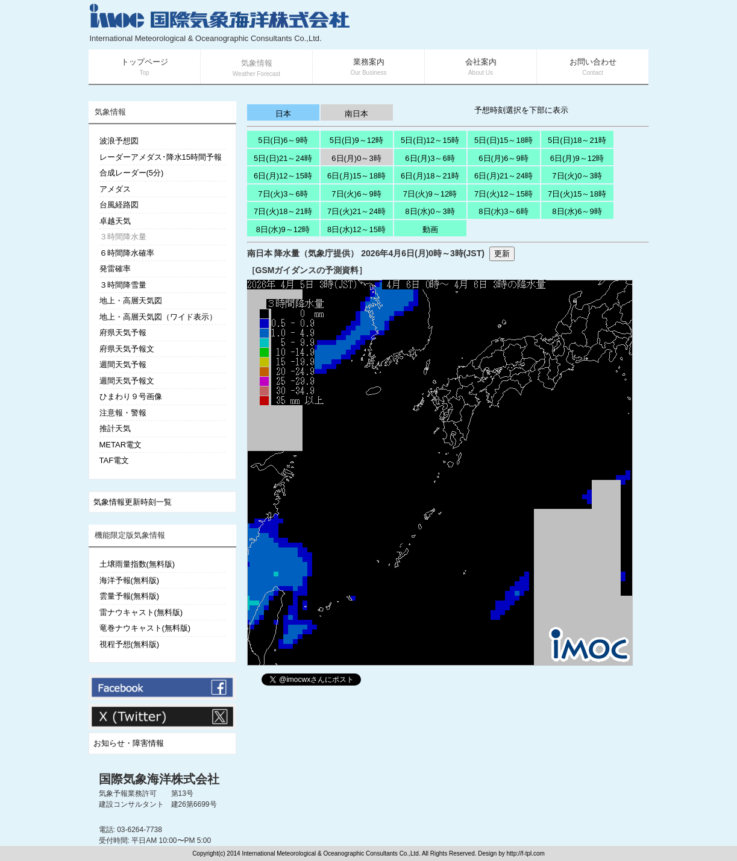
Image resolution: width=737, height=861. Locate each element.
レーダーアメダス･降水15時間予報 (160, 157)
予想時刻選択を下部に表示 (521, 110)
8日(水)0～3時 (429, 211)
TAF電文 (114, 460)
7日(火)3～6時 (282, 193)
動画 (430, 229)
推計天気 (115, 428)
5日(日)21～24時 (283, 158)
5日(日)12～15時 (430, 140)
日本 (283, 113)
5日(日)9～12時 (357, 140)
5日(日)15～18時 (503, 140)
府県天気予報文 (126, 348)
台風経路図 (119, 204)
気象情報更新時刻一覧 (132, 501)
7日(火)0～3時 (576, 175)
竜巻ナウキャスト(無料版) (145, 627)
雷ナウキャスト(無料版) (141, 612)
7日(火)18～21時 (283, 211)
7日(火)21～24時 (356, 211)
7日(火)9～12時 (430, 193)
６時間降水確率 (126, 252)
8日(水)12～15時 (356, 229)
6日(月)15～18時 (356, 175)
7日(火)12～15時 (503, 193)
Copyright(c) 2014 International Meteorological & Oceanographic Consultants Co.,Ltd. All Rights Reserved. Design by (349, 853)
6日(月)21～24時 (503, 175)
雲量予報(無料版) (129, 596)
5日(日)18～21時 (577, 140)
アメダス (115, 189)
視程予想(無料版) (129, 644)
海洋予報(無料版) (129, 580)
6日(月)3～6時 (429, 158)
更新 (502, 253)
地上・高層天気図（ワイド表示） (158, 316)
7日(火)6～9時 (356, 193)
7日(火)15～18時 (577, 193)
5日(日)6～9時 (282, 140)
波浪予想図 (119, 140)
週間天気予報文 (126, 380)
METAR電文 (120, 444)
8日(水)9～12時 (283, 229)
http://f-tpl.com (526, 853)
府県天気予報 (122, 332)
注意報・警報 (122, 412)
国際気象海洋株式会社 (159, 779)
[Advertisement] (505, 24)
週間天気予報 (122, 364)
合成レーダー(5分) (131, 172)
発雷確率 (115, 268)
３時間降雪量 (122, 284)
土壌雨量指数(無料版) (137, 564)
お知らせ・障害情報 (128, 743)
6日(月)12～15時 (283, 175)
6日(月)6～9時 (503, 158)
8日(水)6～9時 (576, 211)
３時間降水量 (122, 236)
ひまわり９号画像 (130, 396)
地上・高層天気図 (130, 300)
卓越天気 (115, 221)
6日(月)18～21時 (430, 175)
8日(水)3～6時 (503, 211)
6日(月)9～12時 (577, 158)
